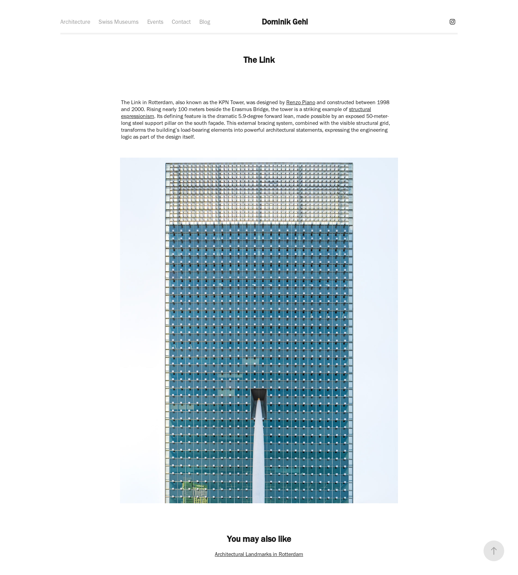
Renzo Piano (300, 102)
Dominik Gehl (285, 22)
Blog (204, 21)
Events (155, 21)
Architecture (75, 21)
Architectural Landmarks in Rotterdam (259, 554)
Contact (181, 21)
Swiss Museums (119, 21)
